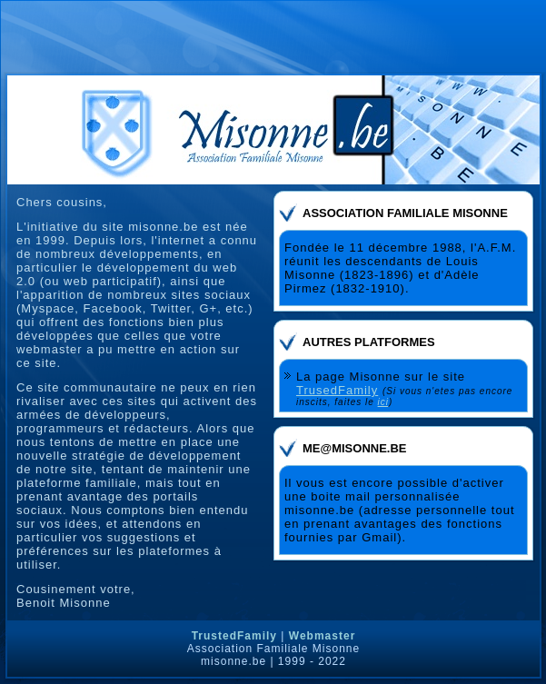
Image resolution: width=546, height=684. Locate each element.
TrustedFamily (234, 635)
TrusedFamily (337, 390)
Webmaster (322, 635)
